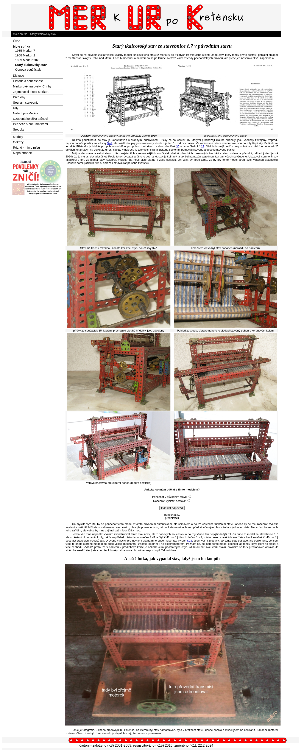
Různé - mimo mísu (26, 147)
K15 (189, 540)
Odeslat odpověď (172, 508)
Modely (18, 137)
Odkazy (18, 142)
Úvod (16, 41)
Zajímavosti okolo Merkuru (31, 91)
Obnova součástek (28, 69)
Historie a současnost (28, 81)
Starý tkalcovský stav (43, 34)
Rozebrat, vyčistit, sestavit (169, 501)
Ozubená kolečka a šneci (30, 118)
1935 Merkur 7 (25, 50)
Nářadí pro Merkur (25, 113)
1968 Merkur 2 (25, 55)
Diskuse (18, 75)
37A (109, 143)
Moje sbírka (20, 34)
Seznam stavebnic (25, 102)
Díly (15, 108)
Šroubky (18, 129)
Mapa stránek (22, 153)
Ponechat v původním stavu (169, 496)
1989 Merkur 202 (27, 60)
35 (177, 146)
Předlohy (19, 97)
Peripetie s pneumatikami (30, 124)
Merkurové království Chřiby (32, 86)
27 (202, 146)
